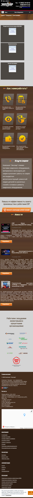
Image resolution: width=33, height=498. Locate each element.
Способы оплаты (6, 440)
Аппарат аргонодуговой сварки (9, 482)
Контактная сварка (12, 67)
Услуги (3, 465)
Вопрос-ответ (5, 456)
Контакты (4, 455)
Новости (4, 467)
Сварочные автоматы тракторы (9, 480)
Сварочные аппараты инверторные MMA (11, 478)
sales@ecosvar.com (26, 7)
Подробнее (8, 495)
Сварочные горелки (6, 487)
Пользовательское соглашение (9, 448)
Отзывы (3, 444)
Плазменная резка (12, 48)
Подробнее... (6, 241)
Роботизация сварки (6, 485)
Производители (5, 471)
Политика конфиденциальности (9, 446)
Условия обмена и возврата (8, 438)
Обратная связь (5, 458)
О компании (4, 435)
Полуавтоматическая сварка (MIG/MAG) (12, 30)
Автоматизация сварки (7, 483)
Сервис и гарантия (6, 442)
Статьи (3, 469)
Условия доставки (6, 436)
